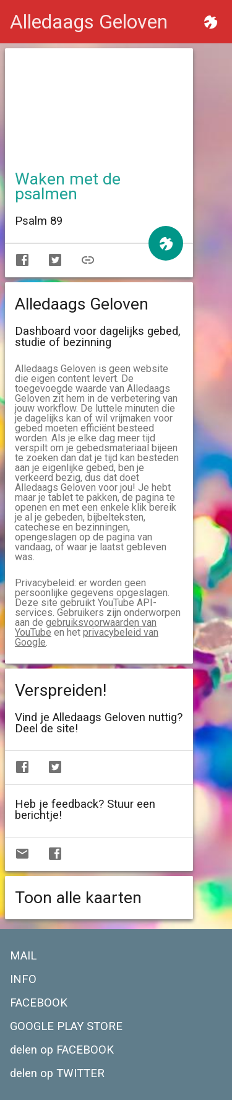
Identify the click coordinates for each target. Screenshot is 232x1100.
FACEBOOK (38, 1003)
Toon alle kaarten (78, 897)
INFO (23, 979)
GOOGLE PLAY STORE (66, 1026)
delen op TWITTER (57, 1073)
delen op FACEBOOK (62, 1050)
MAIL (23, 956)
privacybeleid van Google (86, 637)
